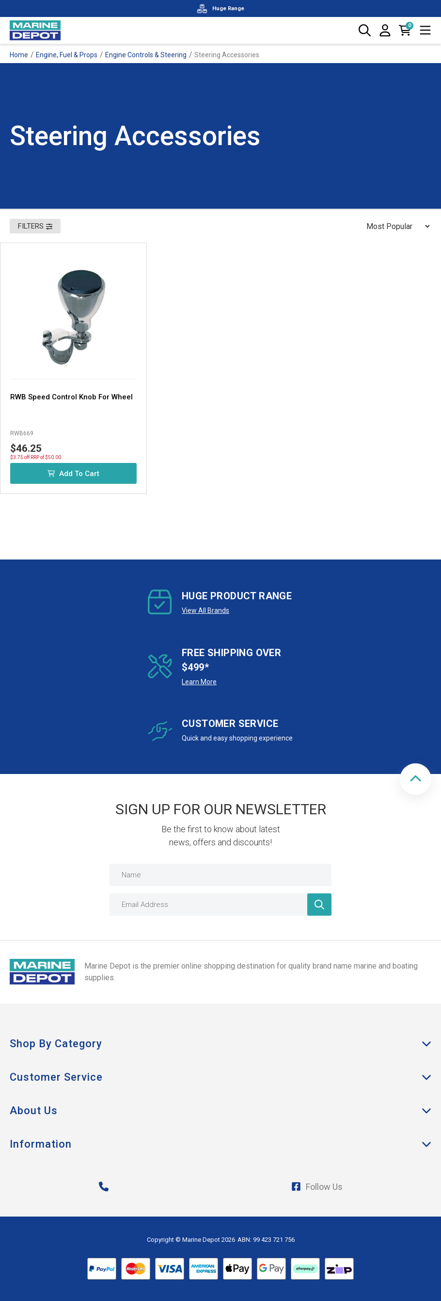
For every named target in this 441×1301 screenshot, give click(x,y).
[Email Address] (220, 904)
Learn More (199, 682)
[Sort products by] (395, 226)
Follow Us (317, 1187)
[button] (415, 779)
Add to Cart (73, 473)
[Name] (220, 875)
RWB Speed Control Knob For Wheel (71, 397)
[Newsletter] (319, 904)
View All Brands (205, 610)
